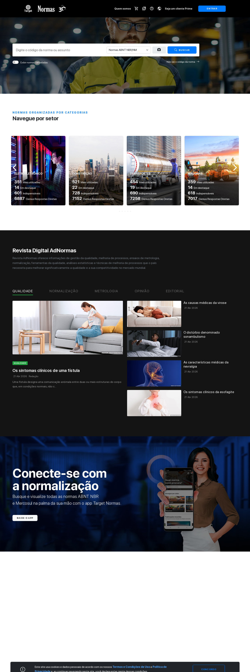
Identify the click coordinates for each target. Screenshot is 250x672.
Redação (33, 376)
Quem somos (122, 8)
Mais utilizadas (27, 182)
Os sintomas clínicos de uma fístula (46, 370)
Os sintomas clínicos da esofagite (209, 392)
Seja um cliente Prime (178, 8)
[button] (125, 211)
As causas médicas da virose (205, 303)
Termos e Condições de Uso (131, 667)
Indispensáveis (27, 193)
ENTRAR (212, 8)
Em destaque (25, 188)
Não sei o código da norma (183, 61)
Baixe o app (25, 518)
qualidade (20, 363)
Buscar (182, 50)
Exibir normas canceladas (34, 62)
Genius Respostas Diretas (35, 199)
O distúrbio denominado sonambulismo (202, 334)
